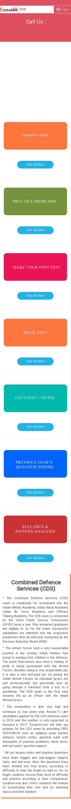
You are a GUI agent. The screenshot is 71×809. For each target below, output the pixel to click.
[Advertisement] (35, 79)
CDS (23, 9)
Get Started (35, 164)
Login (62, 9)
